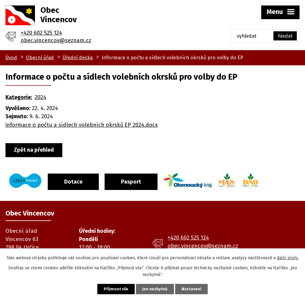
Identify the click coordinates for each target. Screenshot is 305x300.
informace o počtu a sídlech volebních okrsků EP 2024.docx (81, 125)
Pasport (144, 180)
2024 (40, 97)
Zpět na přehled (36, 150)
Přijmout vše (111, 288)
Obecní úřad (40, 57)
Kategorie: (18, 97)
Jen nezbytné (155, 288)
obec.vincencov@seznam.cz (56, 40)
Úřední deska (78, 57)
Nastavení (196, 288)
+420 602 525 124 (41, 32)
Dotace (81, 180)
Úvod (11, 57)
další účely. (288, 257)
